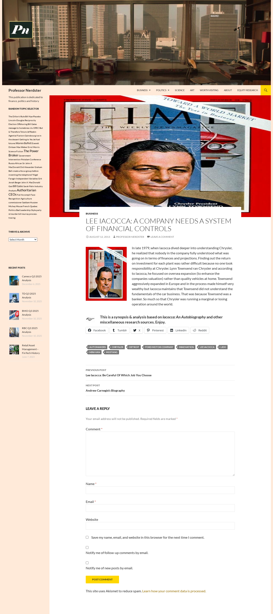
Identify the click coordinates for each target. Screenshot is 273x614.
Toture (23, 131)
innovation (186, 347)
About (228, 90)
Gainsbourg (30, 135)
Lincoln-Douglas (16, 120)
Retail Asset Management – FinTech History (31, 351)
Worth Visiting (209, 90)
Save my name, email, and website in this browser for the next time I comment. (147, 537)
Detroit (134, 347)
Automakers (97, 347)
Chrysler (117, 347)
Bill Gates (18, 187)
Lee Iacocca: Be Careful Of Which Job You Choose (160, 372)
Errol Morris (33, 147)
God (11, 187)
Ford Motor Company (159, 347)
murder (14, 216)
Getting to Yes (26, 139)
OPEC (36, 128)
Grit (40, 179)
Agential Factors (16, 135)
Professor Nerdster (25, 90)
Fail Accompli (23, 197)
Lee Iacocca (207, 347)
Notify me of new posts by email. (109, 568)
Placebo (37, 116)
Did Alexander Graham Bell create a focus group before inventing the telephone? (25, 172)
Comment (94, 429)
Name (91, 484)
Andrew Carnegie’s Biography (160, 387)
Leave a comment (162, 236)
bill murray (23, 216)
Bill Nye (29, 116)
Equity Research (247, 90)
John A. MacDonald (30, 183)
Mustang (112, 352)
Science (179, 90)
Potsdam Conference (31, 160)
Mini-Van (94, 352)
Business (142, 90)
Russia (12, 164)
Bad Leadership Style (26, 212)
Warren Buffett (24, 143)
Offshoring (22, 124)
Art (192, 90)
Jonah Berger (15, 183)
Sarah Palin (28, 187)
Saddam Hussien (30, 204)
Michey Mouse (15, 208)
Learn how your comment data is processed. (174, 591)
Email (91, 502)
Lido (223, 347)
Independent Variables (27, 179)
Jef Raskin (31, 131)
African (18, 164)
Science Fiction (16, 151)
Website (92, 519)
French (26, 208)
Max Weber (21, 147)
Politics (161, 90)
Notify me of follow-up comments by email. (117, 553)
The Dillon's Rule (17, 116)
